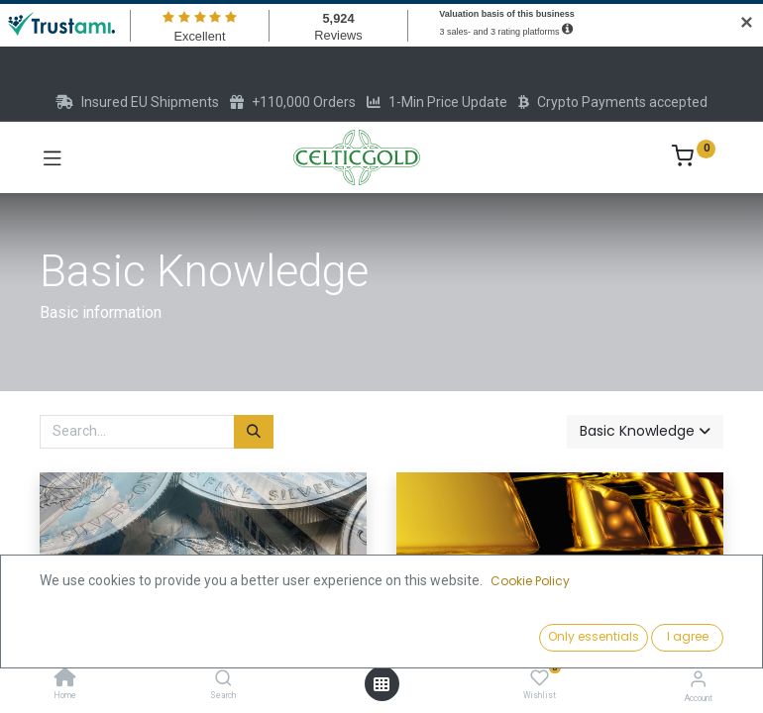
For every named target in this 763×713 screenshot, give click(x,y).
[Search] (223, 679)
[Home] (65, 679)
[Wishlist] (539, 678)
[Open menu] (381, 684)
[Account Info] (698, 678)
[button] (645, 432)
